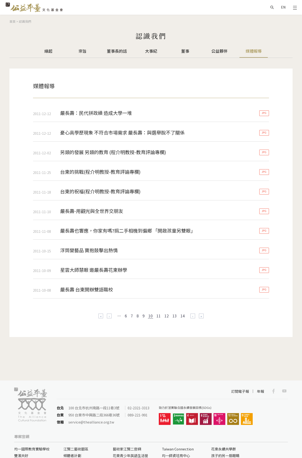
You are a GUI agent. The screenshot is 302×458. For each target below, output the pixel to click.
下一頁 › (192, 316)
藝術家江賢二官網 (127, 448)
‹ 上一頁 (109, 316)
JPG (264, 113)
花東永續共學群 (223, 448)
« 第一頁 (100, 316)
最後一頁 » (201, 316)
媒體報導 (254, 51)
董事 (185, 51)
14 (182, 316)
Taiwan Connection (178, 448)
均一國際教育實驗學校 (32, 448)
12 (166, 316)
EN (283, 7)
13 (174, 316)
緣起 (48, 51)
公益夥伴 (219, 51)
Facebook (273, 391)
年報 (260, 391)
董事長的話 (117, 51)
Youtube (284, 391)
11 (158, 316)
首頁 (12, 21)
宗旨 (83, 51)
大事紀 (151, 51)
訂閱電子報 (240, 391)
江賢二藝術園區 (75, 448)
